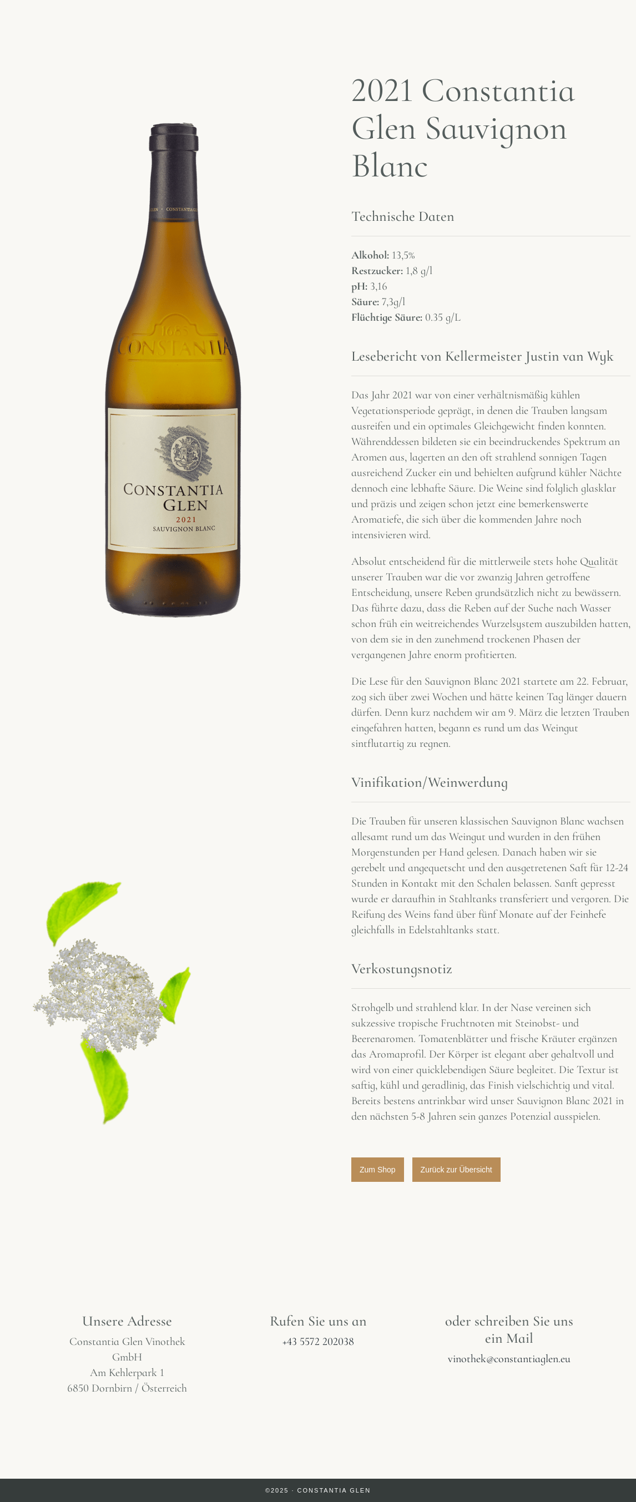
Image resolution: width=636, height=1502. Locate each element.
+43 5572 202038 (318, 1341)
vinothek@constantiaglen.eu (509, 1359)
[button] (377, 1169)
